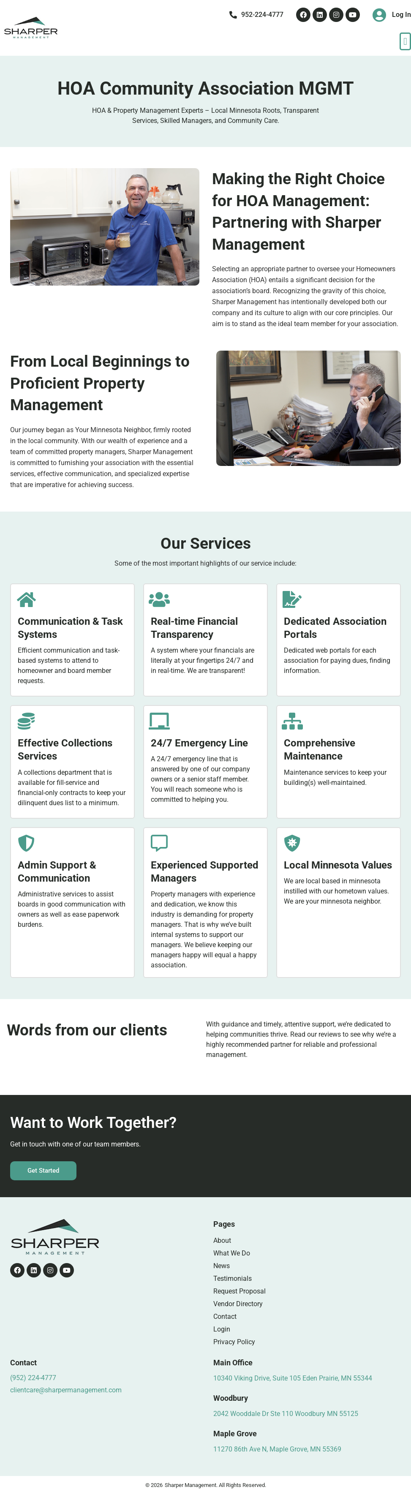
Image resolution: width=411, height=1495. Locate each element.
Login (221, 1329)
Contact (225, 1317)
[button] (405, 41)
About (222, 1240)
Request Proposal (239, 1291)
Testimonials (232, 1278)
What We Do (231, 1253)
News (221, 1266)
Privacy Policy (234, 1342)
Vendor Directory (238, 1304)
